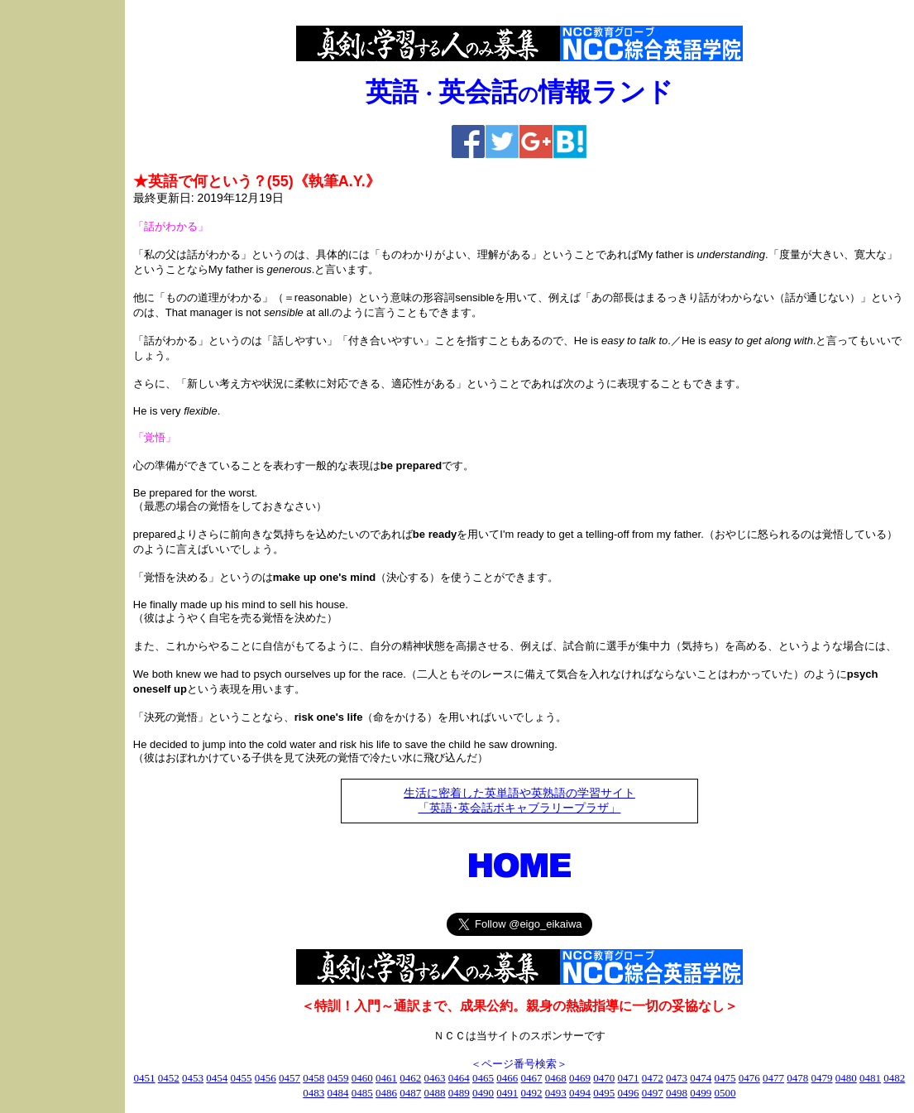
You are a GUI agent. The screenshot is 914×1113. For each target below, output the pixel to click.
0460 (362, 1078)
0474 (700, 1078)
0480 (846, 1078)
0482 (894, 1078)
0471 (628, 1078)
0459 (338, 1078)
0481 (870, 1078)
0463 (435, 1078)
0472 (652, 1078)
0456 (265, 1078)
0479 (822, 1078)
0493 (556, 1093)
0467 (532, 1078)
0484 (338, 1093)
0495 (604, 1093)
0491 (507, 1093)
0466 (507, 1078)
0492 (532, 1093)
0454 (216, 1078)
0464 (459, 1078)
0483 (313, 1093)
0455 (241, 1078)
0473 (676, 1078)
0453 (192, 1078)
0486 (386, 1093)
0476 (749, 1078)
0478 (797, 1078)
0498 (676, 1093)
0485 (362, 1093)
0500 (725, 1093)
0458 (313, 1078)
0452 (168, 1078)
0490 (483, 1093)
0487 (410, 1093)
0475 (725, 1078)
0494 (580, 1093)
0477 (773, 1078)
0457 (289, 1078)
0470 (604, 1078)
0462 (410, 1078)
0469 (580, 1078)
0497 (652, 1093)
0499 (700, 1093)
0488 (435, 1093)
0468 (556, 1078)
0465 (483, 1078)
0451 (145, 1078)
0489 (459, 1093)
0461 (386, 1078)
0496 (628, 1093)
